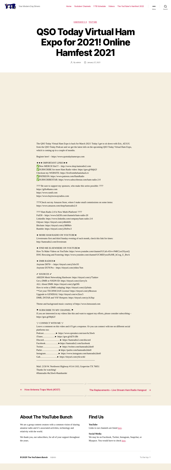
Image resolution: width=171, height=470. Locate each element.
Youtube (93, 26)
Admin (53, 464)
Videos (111, 8)
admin (78, 66)
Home (68, 8)
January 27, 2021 (94, 66)
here (120, 434)
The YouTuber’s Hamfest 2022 (130, 8)
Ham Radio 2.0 (80, 26)
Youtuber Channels (82, 8)
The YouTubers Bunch (38, 464)
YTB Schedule (99, 8)
